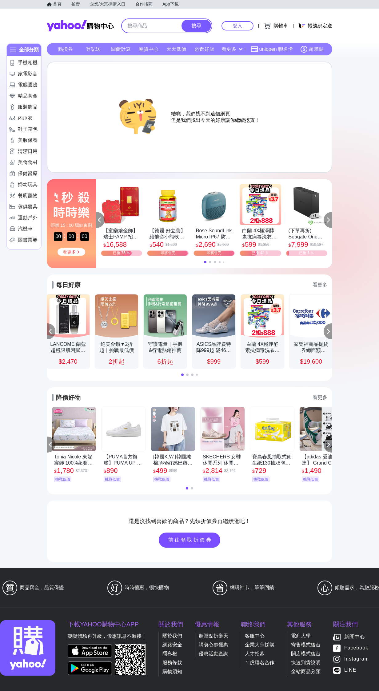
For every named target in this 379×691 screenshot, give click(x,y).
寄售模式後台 (306, 644)
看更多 (231, 49)
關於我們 (172, 635)
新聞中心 (354, 637)
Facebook (356, 648)
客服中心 (255, 635)
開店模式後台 (306, 653)
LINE (350, 670)
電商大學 (301, 635)
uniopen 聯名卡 (272, 49)
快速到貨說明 (306, 662)
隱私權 (169, 653)
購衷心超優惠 (213, 644)
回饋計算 (121, 49)
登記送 (93, 49)
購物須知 (172, 671)
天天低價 (176, 49)
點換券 (65, 49)
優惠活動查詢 (213, 653)
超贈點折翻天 (213, 635)
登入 (237, 25)
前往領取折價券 (190, 539)
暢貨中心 (148, 49)
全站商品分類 (306, 671)
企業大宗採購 (259, 644)
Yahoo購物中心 (80, 25)
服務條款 (172, 662)
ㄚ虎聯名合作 (259, 662)
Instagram (356, 659)
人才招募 (255, 653)
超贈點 (312, 49)
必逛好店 (204, 49)
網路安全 (172, 644)
